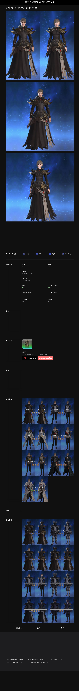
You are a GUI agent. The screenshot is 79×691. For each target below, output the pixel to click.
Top (63, 647)
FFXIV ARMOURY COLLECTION (39, 2)
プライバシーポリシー (57, 678)
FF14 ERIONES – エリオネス (36, 678)
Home (40, 647)
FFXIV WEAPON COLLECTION (14, 682)
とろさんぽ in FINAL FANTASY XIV (38, 682)
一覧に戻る (17, 647)
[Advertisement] (40, 234)
